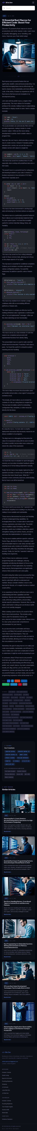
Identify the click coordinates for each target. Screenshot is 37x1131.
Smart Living (23, 754)
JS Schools (16, 761)
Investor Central (10, 751)
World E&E (27, 774)
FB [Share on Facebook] (8, 681)
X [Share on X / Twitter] (12, 681)
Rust (4, 16)
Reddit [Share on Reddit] (17, 681)
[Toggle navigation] (33, 2)
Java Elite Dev (9, 764)
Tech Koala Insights (10, 771)
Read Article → (8, 831)
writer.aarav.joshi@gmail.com (10, 1061)
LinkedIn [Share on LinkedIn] (24, 681)
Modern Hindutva (9, 777)
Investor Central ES (23, 751)
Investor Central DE (11, 754)
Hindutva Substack (7, 1119)
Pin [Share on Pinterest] (20, 684)
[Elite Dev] (7, 2)
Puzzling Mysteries (22, 757)
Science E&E (20, 774)
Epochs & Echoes (9, 757)
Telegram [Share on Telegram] (13, 684)
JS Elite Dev (25, 761)
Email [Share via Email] (24, 684)
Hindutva (7, 761)
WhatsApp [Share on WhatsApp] (6, 684)
